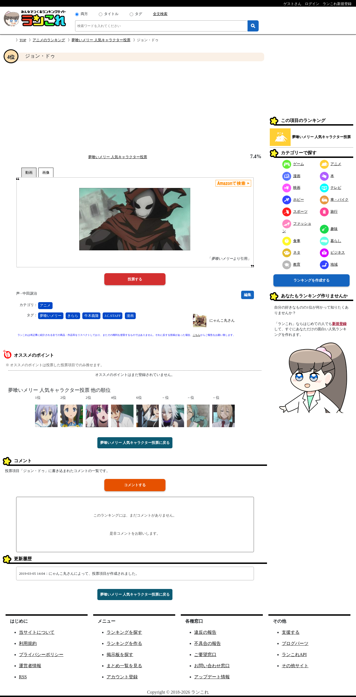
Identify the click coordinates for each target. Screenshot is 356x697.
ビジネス (332, 252)
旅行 (329, 211)
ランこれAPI (294, 654)
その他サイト (295, 665)
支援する (291, 632)
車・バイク (334, 199)
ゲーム (293, 164)
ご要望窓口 (205, 654)
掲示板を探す (120, 654)
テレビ (331, 187)
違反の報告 (205, 632)
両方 (84, 14)
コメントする (135, 485)
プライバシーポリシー (41, 654)
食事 (291, 241)
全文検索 (160, 14)
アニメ (45, 305)
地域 (329, 264)
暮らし (331, 241)
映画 (291, 187)
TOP (22, 40)
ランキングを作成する (311, 280)
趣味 (329, 229)
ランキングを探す (124, 632)
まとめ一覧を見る (124, 665)
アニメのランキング (49, 40)
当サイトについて (37, 632)
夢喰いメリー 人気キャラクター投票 (100, 40)
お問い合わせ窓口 (212, 665)
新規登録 (339, 324)
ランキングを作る (124, 643)
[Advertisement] (135, 107)
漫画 (130, 316)
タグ (138, 14)
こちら (196, 335)
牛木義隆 (91, 316)
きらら (72, 316)
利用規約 (28, 643)
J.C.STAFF (113, 316)
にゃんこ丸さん (222, 320)
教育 (291, 264)
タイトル (111, 14)
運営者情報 (30, 665)
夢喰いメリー (50, 316)
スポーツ (295, 211)
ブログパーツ (295, 643)
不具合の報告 (207, 643)
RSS (23, 676)
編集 (247, 295)
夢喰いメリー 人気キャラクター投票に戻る (135, 443)
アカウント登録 (122, 676)
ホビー (293, 199)
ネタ (291, 252)
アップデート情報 (212, 676)
